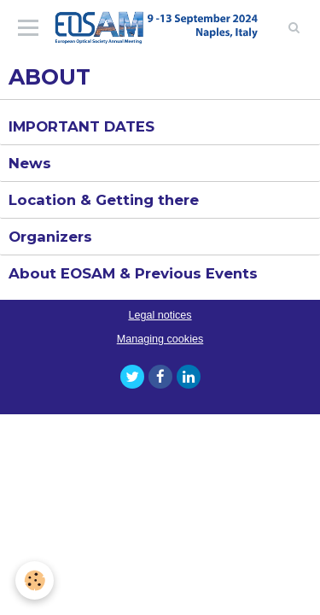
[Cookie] (34, 580)
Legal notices (159, 315)
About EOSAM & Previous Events (133, 273)
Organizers (50, 236)
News (30, 163)
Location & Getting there (104, 199)
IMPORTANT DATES (81, 126)
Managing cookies (160, 339)
